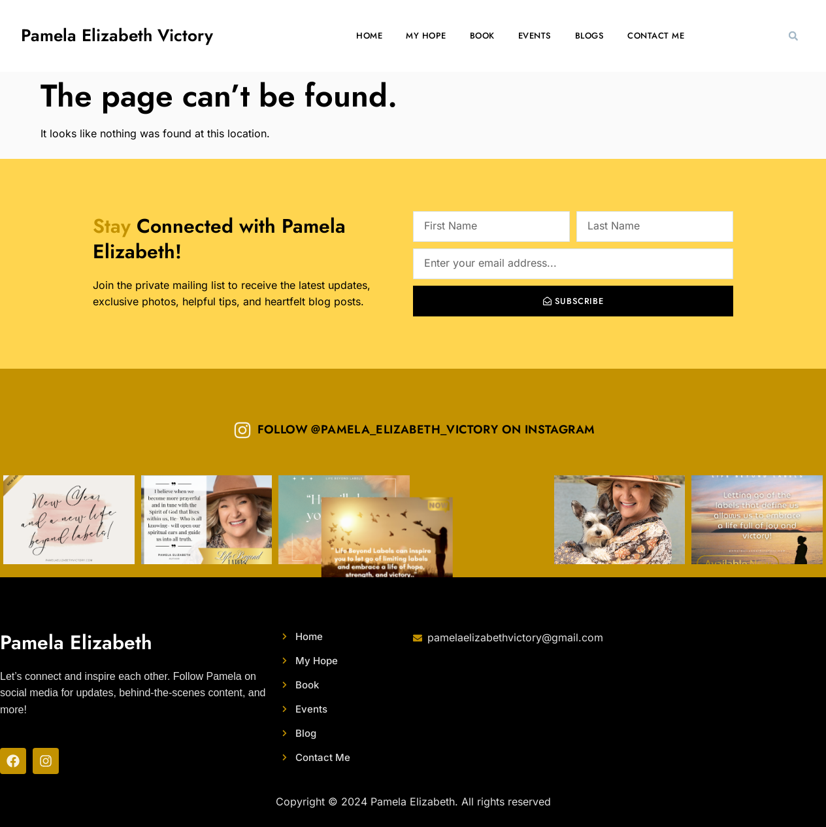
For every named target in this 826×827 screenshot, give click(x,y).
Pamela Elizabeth (76, 642)
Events (535, 35)
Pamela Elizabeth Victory (117, 35)
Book (482, 35)
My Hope (426, 35)
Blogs (589, 35)
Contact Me (655, 35)
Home (369, 35)
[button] (793, 35)
